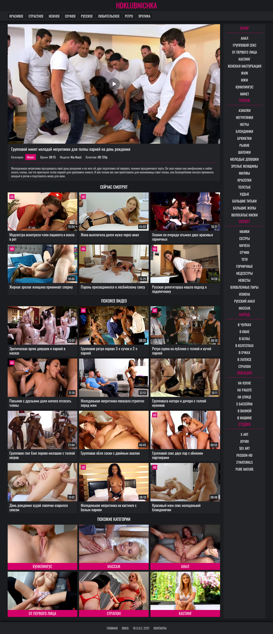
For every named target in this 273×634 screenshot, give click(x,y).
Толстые (244, 187)
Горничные (244, 266)
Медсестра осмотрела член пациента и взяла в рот (41, 237)
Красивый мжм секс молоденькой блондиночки (176, 507)
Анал (185, 566)
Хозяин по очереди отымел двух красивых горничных (182, 237)
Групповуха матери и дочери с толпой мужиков (179, 403)
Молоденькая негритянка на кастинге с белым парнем (108, 507)
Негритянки (244, 117)
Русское (87, 16)
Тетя (244, 259)
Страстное (36, 16)
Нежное (54, 16)
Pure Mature (245, 469)
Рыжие (244, 145)
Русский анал (244, 301)
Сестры (244, 238)
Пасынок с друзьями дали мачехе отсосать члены (40, 403)
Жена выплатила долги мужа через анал (110, 234)
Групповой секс (244, 45)
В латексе (244, 359)
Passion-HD (244, 455)
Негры (244, 124)
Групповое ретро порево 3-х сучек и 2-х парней (109, 351)
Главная (112, 628)
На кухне (244, 383)
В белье (244, 338)
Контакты (160, 628)
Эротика (144, 16)
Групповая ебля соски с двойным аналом (110, 453)
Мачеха (244, 245)
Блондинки (244, 131)
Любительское (109, 16)
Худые (244, 194)
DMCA (125, 628)
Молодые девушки (244, 159)
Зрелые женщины (244, 166)
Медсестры (244, 273)
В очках (244, 352)
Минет (30, 157)
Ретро (129, 16)
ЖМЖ (244, 73)
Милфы (244, 173)
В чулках (244, 324)
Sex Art (244, 448)
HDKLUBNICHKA (136, 5)
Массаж (113, 566)
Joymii (244, 441)
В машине (244, 417)
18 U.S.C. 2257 (141, 628)
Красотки (244, 180)
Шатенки (244, 152)
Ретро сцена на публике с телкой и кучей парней (181, 351)
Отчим (244, 252)
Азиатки (245, 110)
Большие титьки (244, 201)
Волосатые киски (244, 214)
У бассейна (244, 403)
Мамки (244, 231)
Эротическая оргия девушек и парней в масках (37, 351)
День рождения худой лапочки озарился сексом (38, 507)
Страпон (114, 613)
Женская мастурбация (244, 66)
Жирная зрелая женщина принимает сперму (41, 287)
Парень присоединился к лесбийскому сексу (113, 287)
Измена (244, 294)
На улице (244, 396)
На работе (244, 389)
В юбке (244, 331)
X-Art (244, 434)
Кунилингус (42, 566)
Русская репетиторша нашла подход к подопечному (179, 289)
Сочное (70, 16)
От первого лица (42, 613)
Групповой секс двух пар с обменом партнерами (177, 455)
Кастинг (185, 613)
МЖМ (244, 80)
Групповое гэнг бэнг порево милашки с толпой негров (42, 455)
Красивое (16, 16)
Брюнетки (244, 138)
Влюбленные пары (244, 287)
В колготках (244, 345)
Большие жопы (244, 208)
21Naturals (244, 462)
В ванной (244, 410)
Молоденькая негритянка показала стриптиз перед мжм (112, 403)
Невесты (244, 280)
